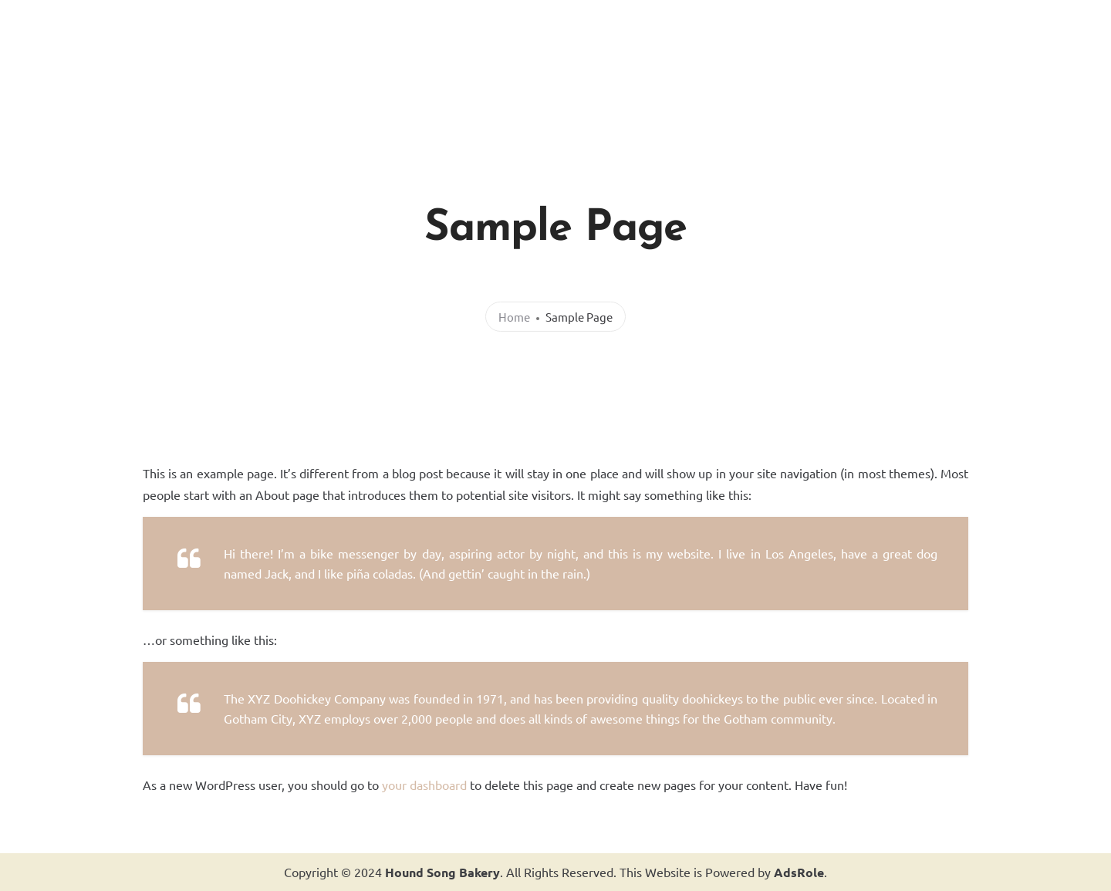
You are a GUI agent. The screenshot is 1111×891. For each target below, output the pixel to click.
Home (514, 316)
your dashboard (424, 784)
